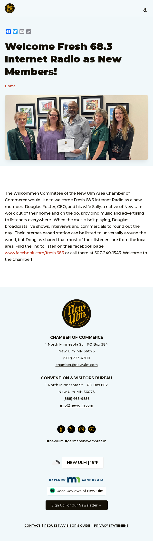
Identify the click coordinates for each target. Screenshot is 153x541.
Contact (32, 525)
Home (10, 86)
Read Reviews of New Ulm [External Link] (76, 490)
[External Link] (8, 32)
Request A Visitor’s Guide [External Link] (67, 525)
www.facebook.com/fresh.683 (34, 253)
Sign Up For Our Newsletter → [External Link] (76, 505)
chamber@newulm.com (77, 365)
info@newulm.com (76, 405)
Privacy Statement (111, 525)
